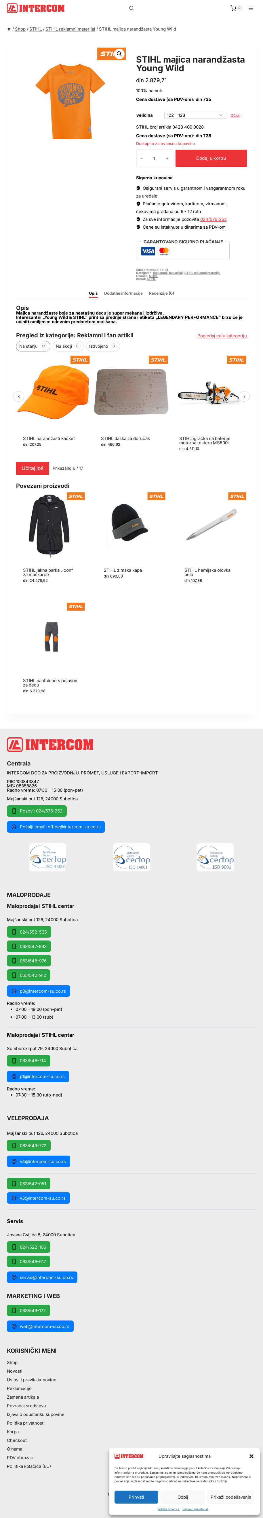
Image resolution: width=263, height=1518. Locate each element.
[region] (131, 407)
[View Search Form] (131, 8)
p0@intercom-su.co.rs (38, 991)
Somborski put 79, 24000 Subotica (42, 1048)
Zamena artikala (23, 1397)
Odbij (183, 1497)
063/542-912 (28, 975)
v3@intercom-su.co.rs (38, 1198)
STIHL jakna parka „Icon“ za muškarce (48, 572)
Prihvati (136, 1497)
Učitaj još (33, 468)
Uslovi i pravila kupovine (31, 1379)
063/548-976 (29, 961)
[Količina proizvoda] (149, 158)
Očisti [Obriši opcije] (235, 115)
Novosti (14, 1371)
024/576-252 (213, 219)
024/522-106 (28, 1247)
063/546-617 (28, 1261)
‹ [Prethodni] (19, 396)
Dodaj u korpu (206, 158)
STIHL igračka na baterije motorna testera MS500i (204, 440)
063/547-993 (29, 946)
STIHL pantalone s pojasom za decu (51, 683)
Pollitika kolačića (169, 1509)
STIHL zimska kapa (123, 570)
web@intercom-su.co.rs (40, 1326)
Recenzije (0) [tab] (161, 293)
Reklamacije (19, 1388)
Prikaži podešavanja (231, 1497)
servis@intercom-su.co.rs (42, 1277)
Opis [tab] (93, 293)
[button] (251, 1456)
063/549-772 (28, 1145)
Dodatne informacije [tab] (123, 293)
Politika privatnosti (26, 1423)
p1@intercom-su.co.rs (38, 1076)
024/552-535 (29, 932)
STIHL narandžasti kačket (49, 438)
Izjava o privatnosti (195, 1509)
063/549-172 (28, 1310)
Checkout (17, 1440)
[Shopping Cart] (236, 8)
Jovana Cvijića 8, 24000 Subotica (41, 1234)
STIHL (153, 276)
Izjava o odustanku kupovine (35, 1414)
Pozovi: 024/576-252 (36, 811)
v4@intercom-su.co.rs (38, 1161)
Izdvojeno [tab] (103, 346)
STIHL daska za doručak (125, 438)
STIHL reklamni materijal (173, 53)
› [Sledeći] (244, 396)
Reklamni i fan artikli (168, 273)
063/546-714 (28, 1061)
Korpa (13, 1431)
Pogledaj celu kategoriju (222, 336)
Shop (12, 1362)
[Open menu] (250, 8)
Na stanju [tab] (33, 346)
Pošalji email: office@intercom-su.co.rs (56, 827)
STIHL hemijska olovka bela (207, 572)
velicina (144, 115)
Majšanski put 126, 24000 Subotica (42, 799)
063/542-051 (28, 1183)
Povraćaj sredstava (26, 1405)
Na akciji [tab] (68, 346)
